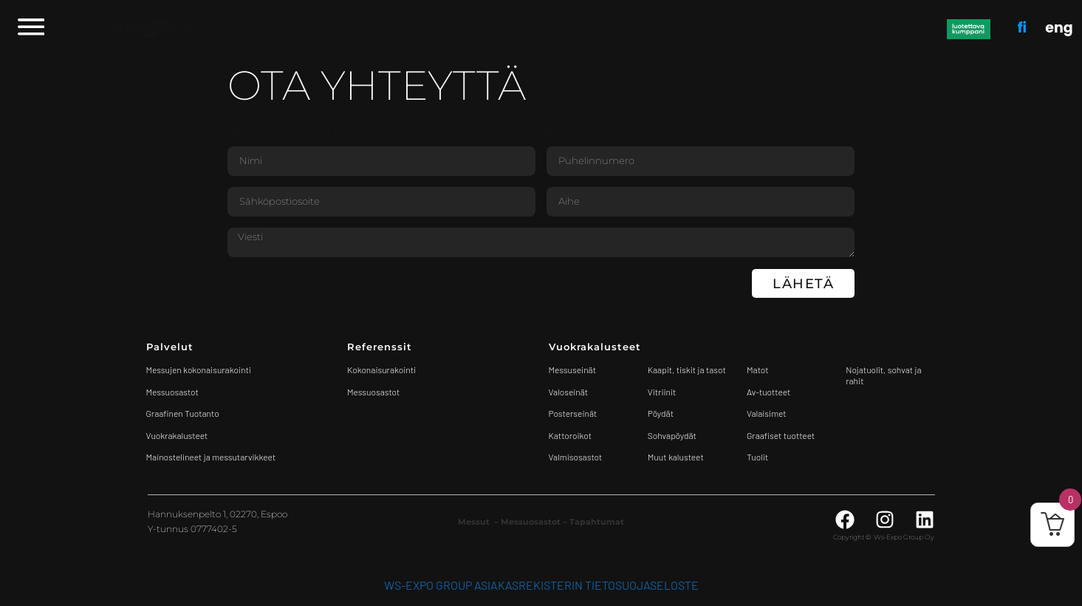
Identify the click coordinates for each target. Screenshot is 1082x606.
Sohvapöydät (672, 435)
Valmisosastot (576, 457)
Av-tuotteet (768, 392)
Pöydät (661, 413)
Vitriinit (662, 392)
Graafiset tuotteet (781, 435)
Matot (757, 369)
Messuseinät (572, 369)
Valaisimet (767, 413)
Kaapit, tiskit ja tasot (687, 369)
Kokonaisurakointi (381, 369)
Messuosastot (373, 392)
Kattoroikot (570, 435)
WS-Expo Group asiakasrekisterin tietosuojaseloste (541, 585)
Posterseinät (573, 413)
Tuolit (758, 457)
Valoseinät (569, 392)
